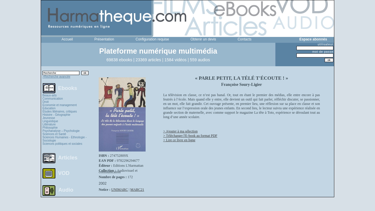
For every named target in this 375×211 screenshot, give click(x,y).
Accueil (67, 39)
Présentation (104, 39)
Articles (67, 158)
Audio (65, 190)
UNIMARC (119, 190)
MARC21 (137, 190)
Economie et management (59, 105)
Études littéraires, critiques (59, 111)
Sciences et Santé (54, 134)
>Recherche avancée (56, 76)
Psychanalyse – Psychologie (61, 130)
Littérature (49, 124)
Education (48, 108)
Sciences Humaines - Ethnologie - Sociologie (64, 139)
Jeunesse (48, 118)
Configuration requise (152, 39)
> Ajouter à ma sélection (180, 131)
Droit (45, 101)
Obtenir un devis (203, 39)
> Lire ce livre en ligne (179, 140)
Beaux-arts (49, 95)
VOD (63, 173)
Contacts (244, 39)
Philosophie (50, 127)
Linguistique (50, 121)
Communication (52, 98)
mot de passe (322, 51)
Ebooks (67, 88)
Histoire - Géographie (56, 114)
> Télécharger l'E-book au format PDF (190, 136)
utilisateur (325, 44)
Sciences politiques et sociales (62, 143)
